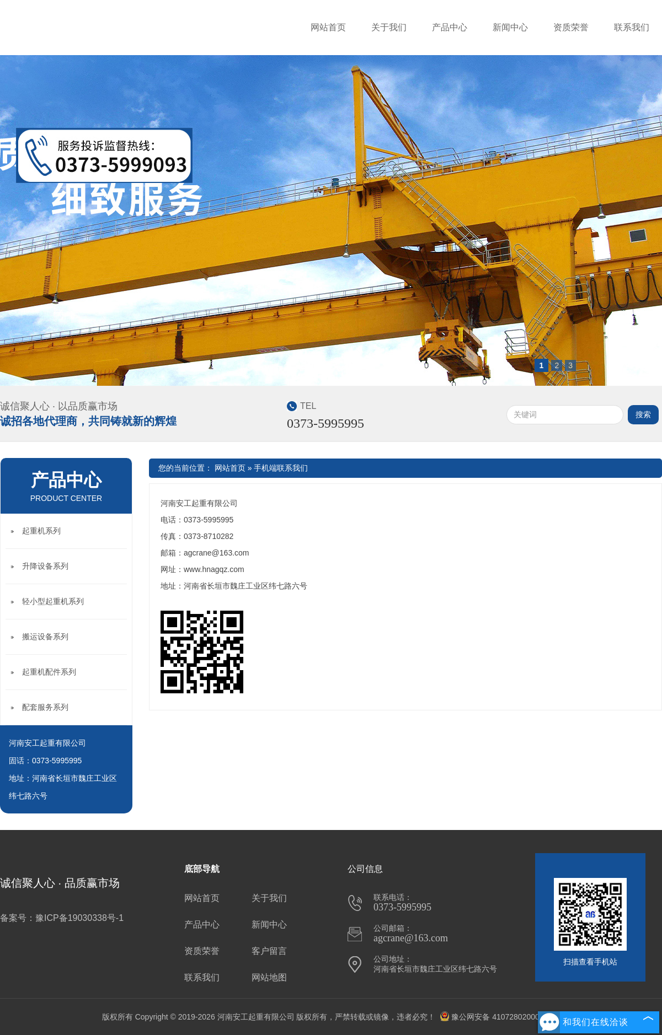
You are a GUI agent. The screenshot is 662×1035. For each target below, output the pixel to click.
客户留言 (269, 951)
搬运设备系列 (45, 636)
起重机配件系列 (49, 671)
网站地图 (269, 977)
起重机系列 (41, 530)
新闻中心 (510, 27)
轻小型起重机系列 (53, 601)
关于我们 (389, 27)
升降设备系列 (45, 566)
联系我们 (631, 27)
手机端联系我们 (281, 467)
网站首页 (328, 27)
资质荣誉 (571, 27)
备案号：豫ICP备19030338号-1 (62, 918)
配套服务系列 (45, 707)
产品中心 (449, 27)
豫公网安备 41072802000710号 (500, 1016)
